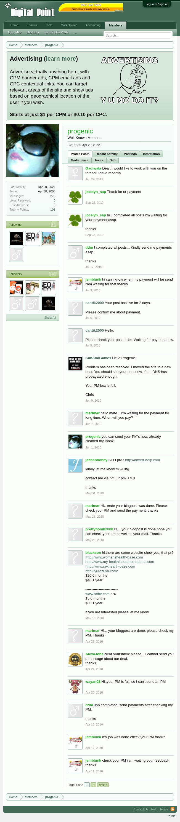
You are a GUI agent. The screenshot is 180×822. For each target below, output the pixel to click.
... (75, 32)
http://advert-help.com (142, 460)
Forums (32, 25)
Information (151, 153)
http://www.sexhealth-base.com (110, 566)
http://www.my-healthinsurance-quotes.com (120, 562)
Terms (171, 816)
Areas (99, 160)
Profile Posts (80, 153)
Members (115, 25)
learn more (61, 58)
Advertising (93, 25)
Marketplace (80, 160)
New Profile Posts (56, 32)
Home (14, 25)
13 (52, 274)
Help (154, 809)
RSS (172, 809)
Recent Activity (107, 153)
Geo (112, 160)
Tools (48, 25)
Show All (50, 317)
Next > (103, 784)
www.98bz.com (98, 594)
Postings (130, 153)
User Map (15, 32)
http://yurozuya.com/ (102, 571)
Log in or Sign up (156, 4)
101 (52, 209)
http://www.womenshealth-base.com (114, 557)
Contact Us (140, 809)
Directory (33, 32)
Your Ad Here (119, 10)
